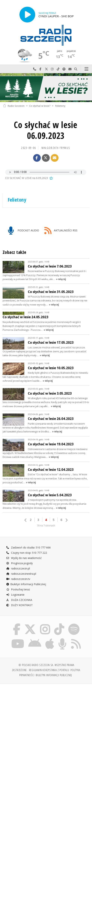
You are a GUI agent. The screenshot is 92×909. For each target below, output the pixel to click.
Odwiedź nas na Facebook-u (41, 69)
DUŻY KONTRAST (19, 605)
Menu (86, 69)
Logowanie (15, 594)
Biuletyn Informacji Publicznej (26, 584)
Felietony (60, 105)
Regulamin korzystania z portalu (49, 670)
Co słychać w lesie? (39, 105)
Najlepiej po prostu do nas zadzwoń (35, 69)
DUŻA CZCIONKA (19, 600)
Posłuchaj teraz (18, 589)
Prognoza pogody (19, 563)
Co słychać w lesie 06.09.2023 (45, 130)
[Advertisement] (46, 715)
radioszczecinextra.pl (21, 573)
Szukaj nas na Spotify (64, 69)
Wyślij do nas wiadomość (70, 69)
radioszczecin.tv (18, 579)
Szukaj (76, 69)
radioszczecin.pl (18, 568)
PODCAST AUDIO (23, 230)
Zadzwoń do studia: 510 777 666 (28, 547)
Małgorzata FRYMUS (56, 148)
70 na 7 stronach (46, 525)
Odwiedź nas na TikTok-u (58, 69)
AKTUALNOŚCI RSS (61, 230)
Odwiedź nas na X (46, 69)
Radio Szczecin (13, 105)
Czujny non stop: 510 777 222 (26, 552)
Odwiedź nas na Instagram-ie (52, 69)
